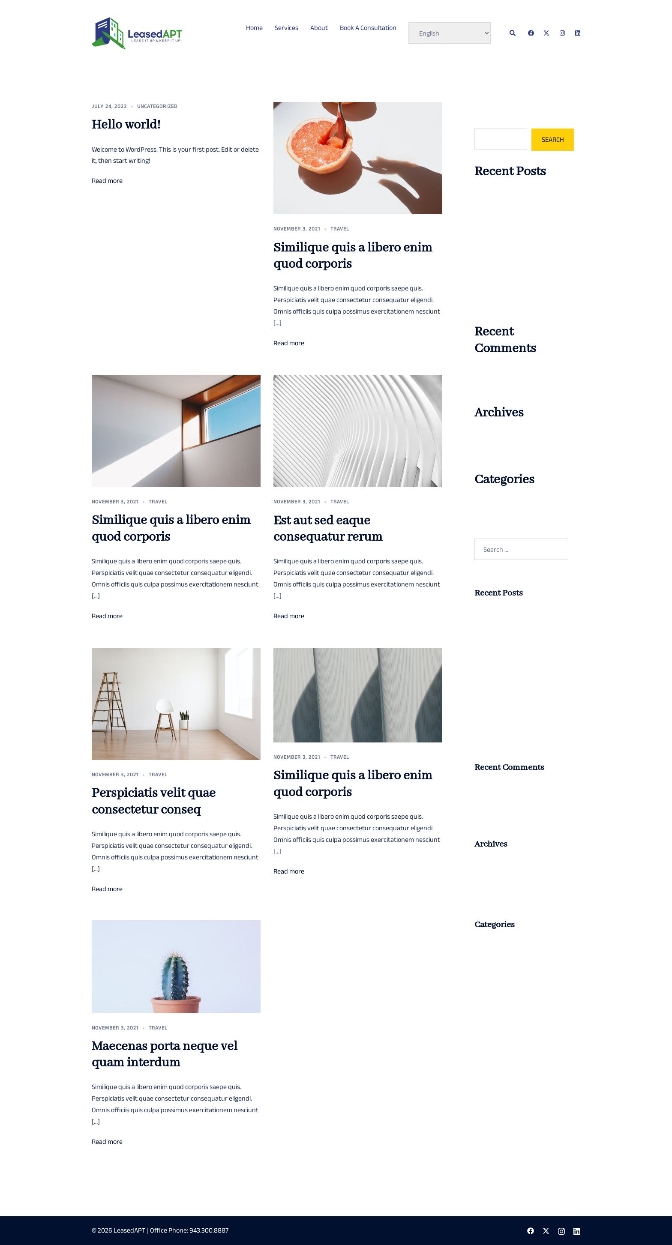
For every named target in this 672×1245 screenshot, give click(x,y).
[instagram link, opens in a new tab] (561, 32)
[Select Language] (449, 33)
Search (484, 120)
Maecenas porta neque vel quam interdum (164, 1054)
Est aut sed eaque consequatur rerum (328, 529)
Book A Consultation (368, 27)
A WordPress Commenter (510, 373)
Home (254, 27)
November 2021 (496, 452)
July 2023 (487, 436)
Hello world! (126, 125)
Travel (339, 228)
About (319, 27)
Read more (107, 180)
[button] (513, 33)
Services (286, 27)
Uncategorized (157, 106)
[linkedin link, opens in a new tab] (576, 32)
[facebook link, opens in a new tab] (530, 32)
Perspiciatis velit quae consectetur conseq (154, 801)
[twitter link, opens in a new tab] (546, 32)
